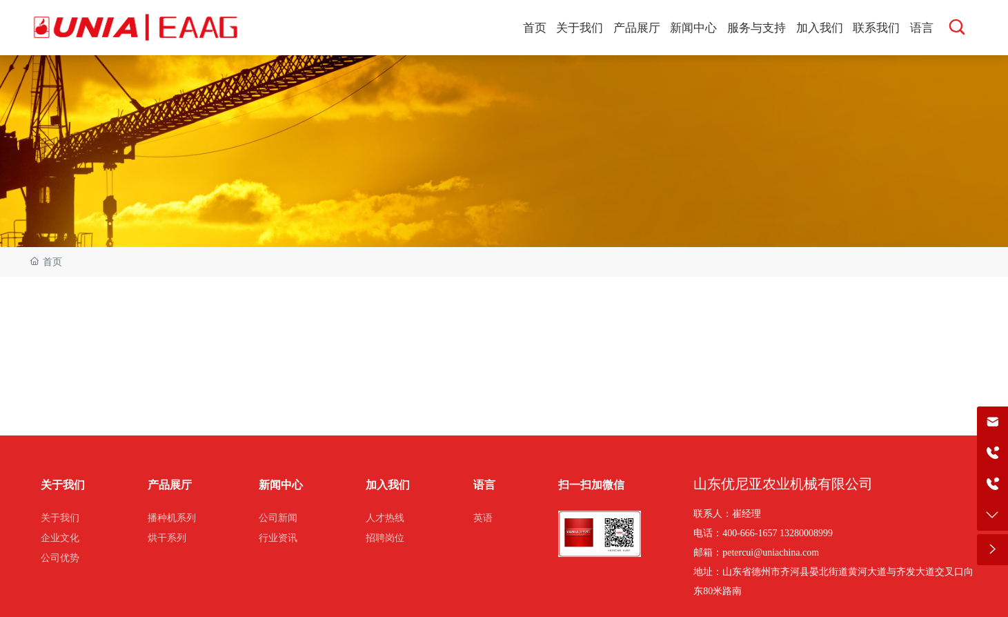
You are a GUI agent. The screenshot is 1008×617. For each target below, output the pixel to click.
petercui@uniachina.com (770, 552)
